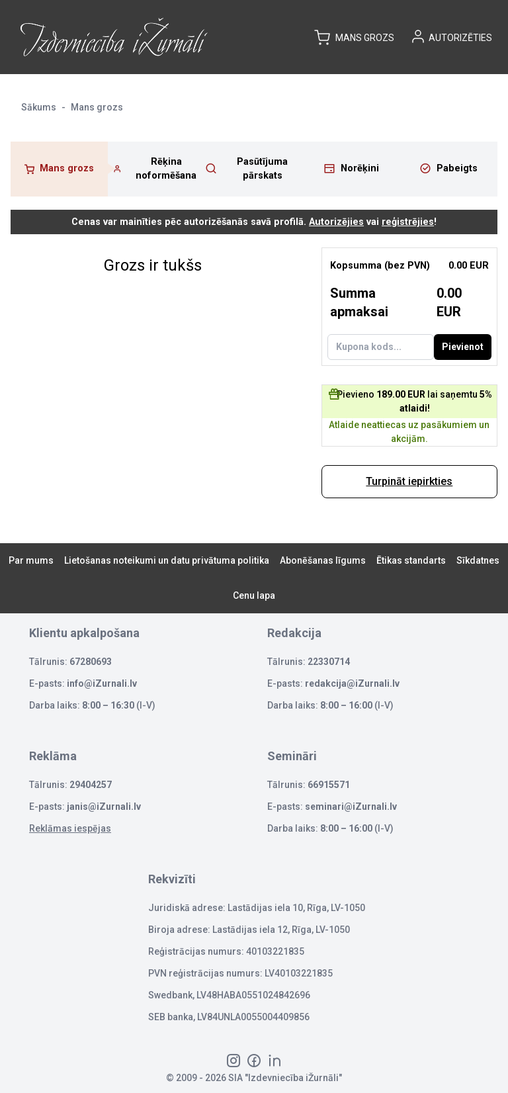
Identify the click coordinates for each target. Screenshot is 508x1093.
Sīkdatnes (477, 560)
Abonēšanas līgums (323, 560)
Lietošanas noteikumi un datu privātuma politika (166, 560)
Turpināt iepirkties (409, 481)
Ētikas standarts (411, 560)
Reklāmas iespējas (70, 828)
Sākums (38, 107)
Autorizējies (336, 222)
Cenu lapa (254, 595)
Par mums (31, 560)
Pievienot (463, 346)
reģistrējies (408, 222)
